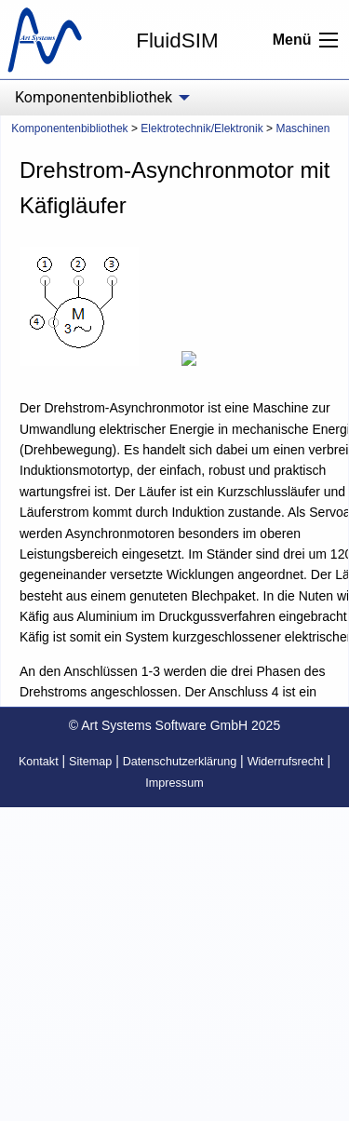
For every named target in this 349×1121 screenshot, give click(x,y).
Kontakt (39, 761)
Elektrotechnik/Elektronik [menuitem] (201, 128)
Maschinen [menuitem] (302, 128)
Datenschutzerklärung (180, 761)
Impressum (174, 783)
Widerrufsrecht (286, 761)
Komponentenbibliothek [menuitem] (93, 97)
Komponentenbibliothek (69, 128)
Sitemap (90, 761)
